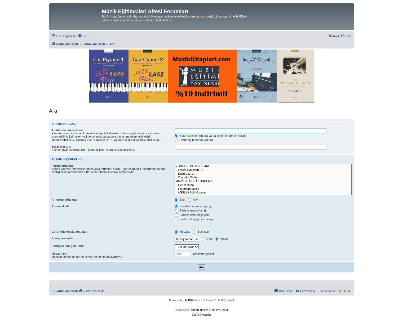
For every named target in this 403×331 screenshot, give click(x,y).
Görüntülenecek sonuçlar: (70, 231)
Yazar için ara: (61, 146)
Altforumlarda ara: (64, 199)
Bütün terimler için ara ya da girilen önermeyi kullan (210, 135)
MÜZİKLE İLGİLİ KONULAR (263, 181)
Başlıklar (201, 231)
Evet (180, 199)
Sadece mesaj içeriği (191, 210)
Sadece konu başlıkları (192, 215)
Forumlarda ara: (63, 165)
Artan (207, 238)
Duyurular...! (263, 174)
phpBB (188, 300)
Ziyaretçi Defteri (263, 177)
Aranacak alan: (62, 206)
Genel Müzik (263, 185)
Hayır (194, 199)
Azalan (222, 238)
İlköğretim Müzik (263, 189)
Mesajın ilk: (59, 253)
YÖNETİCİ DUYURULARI (263, 166)
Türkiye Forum (219, 309)
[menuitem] (83, 36)
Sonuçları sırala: (63, 238)
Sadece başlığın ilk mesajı (194, 219)
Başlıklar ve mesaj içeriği (193, 206)
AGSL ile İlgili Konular (263, 193)
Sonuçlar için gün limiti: (68, 246)
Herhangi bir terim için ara (194, 140)
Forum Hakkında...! (263, 170)
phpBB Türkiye (199, 309)
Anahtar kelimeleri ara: (67, 130)
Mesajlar (183, 231)
